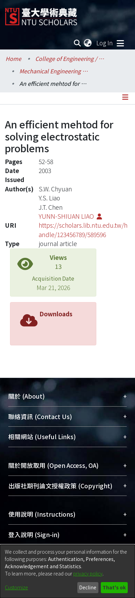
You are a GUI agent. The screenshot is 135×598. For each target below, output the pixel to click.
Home (13, 58)
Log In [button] (105, 42)
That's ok (114, 587)
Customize (16, 587)
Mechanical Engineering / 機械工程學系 (53, 71)
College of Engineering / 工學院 (69, 58)
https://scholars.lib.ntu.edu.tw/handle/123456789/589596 (83, 229)
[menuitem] (88, 42)
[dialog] (67, 571)
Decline (87, 587)
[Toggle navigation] (120, 42)
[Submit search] (77, 43)
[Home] (41, 14)
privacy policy (88, 573)
